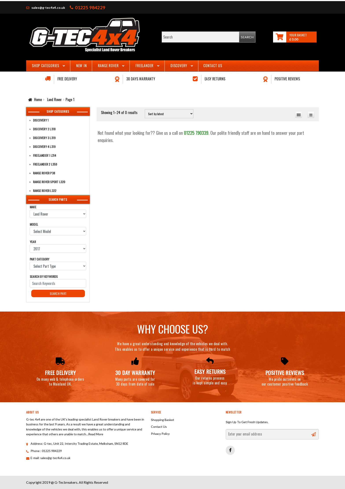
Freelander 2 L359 (45, 164)
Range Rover (108, 65)
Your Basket (298, 35)
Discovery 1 (41, 120)
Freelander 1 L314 (44, 155)
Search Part (58, 293)
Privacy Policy (160, 433)
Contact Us (212, 65)
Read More (95, 434)
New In (81, 65)
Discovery (179, 65)
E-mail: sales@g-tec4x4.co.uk (50, 458)
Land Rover (54, 99)
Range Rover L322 (44, 190)
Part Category (40, 259)
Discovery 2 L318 (44, 129)
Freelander (145, 65)
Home (38, 99)
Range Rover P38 (44, 173)
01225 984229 (90, 7)
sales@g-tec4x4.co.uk (48, 7)
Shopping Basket (162, 420)
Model (34, 224)
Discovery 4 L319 (44, 146)
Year (33, 241)
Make (33, 207)
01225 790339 (196, 132)
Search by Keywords (44, 276)
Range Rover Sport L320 (49, 181)
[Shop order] (169, 113)
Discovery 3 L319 (44, 137)
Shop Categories (45, 65)
